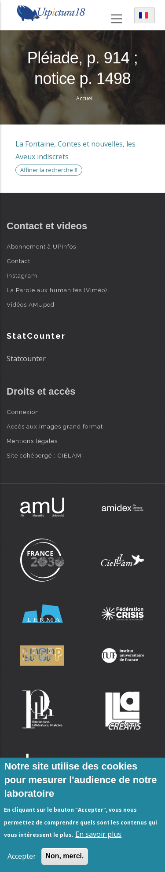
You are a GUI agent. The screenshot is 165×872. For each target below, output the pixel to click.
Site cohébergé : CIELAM (44, 455)
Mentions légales (32, 440)
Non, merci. (64, 856)
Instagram (22, 275)
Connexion (23, 411)
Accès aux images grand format (55, 426)
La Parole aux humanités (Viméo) (57, 289)
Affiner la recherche (48, 170)
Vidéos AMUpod (31, 304)
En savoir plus (98, 834)
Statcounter (26, 358)
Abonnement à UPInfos (41, 246)
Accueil (85, 98)
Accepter (21, 856)
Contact (18, 260)
